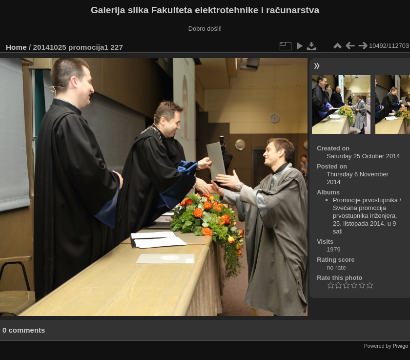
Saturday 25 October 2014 (363, 156)
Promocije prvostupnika (365, 200)
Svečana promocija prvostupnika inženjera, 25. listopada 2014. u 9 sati (365, 219)
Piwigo (400, 346)
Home (16, 47)
